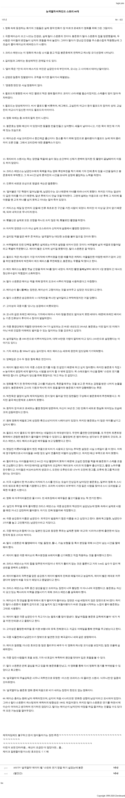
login (118, 3)
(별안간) (17, 773)
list (2, 783)
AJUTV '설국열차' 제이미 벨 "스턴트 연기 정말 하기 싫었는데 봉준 (48, 767)
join (123, 3)
